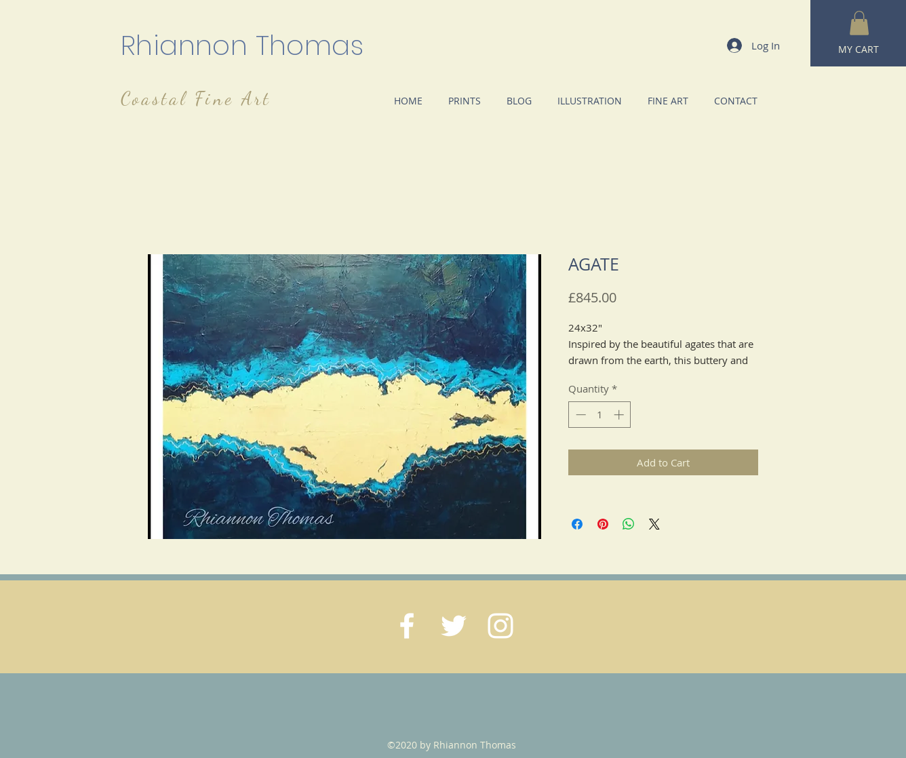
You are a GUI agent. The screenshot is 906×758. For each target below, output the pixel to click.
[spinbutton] (600, 414)
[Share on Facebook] (577, 524)
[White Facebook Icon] (407, 626)
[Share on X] (654, 524)
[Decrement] (579, 414)
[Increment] (620, 414)
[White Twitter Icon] (454, 626)
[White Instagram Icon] (500, 626)
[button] (859, 23)
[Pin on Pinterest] (603, 524)
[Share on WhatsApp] (629, 524)
